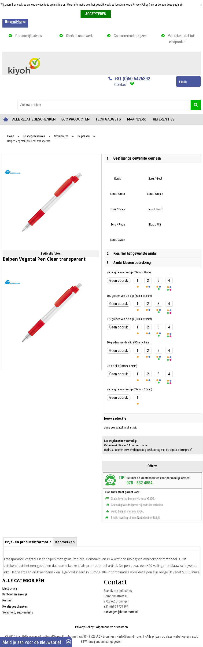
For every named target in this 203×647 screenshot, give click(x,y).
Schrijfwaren (61, 136)
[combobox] (104, 105)
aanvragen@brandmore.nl (121, 612)
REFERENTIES (163, 119)
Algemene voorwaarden (112, 627)
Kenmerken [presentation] (65, 542)
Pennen (7, 600)
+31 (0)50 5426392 (132, 79)
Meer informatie (192, 4)
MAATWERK (136, 119)
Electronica (9, 588)
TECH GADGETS (108, 119)
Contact (121, 84)
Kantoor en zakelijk (14, 594)
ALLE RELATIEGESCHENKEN (34, 119)
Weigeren (117, 14)
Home (5, 119)
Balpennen (84, 136)
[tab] (28, 541)
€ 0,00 (183, 82)
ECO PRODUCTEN (75, 119)
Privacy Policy (84, 627)
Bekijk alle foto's (50, 253)
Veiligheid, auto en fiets (17, 612)
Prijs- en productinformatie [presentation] (28, 542)
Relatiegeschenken (34, 136)
